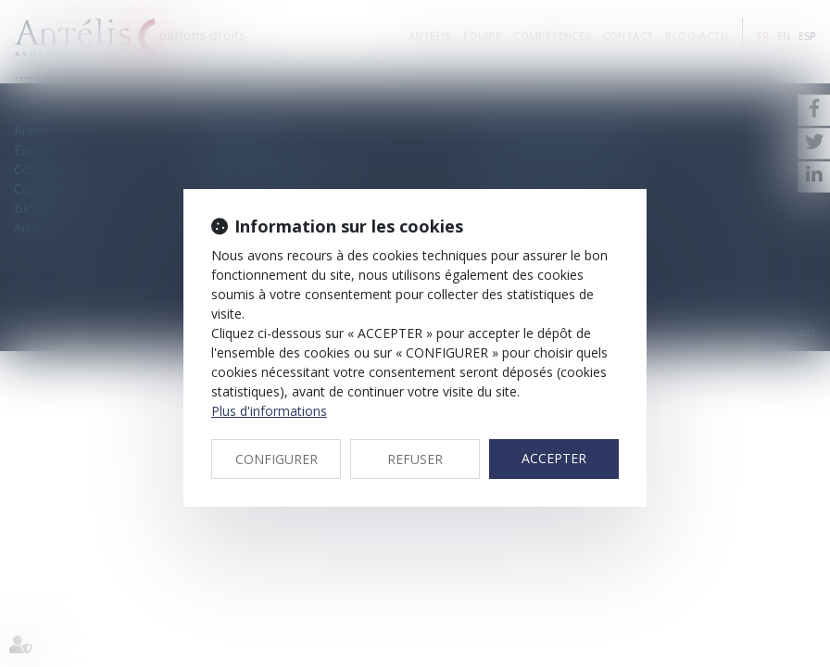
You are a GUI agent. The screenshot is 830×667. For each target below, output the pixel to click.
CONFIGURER (276, 459)
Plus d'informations (269, 411)
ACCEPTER (554, 458)
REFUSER (415, 459)
